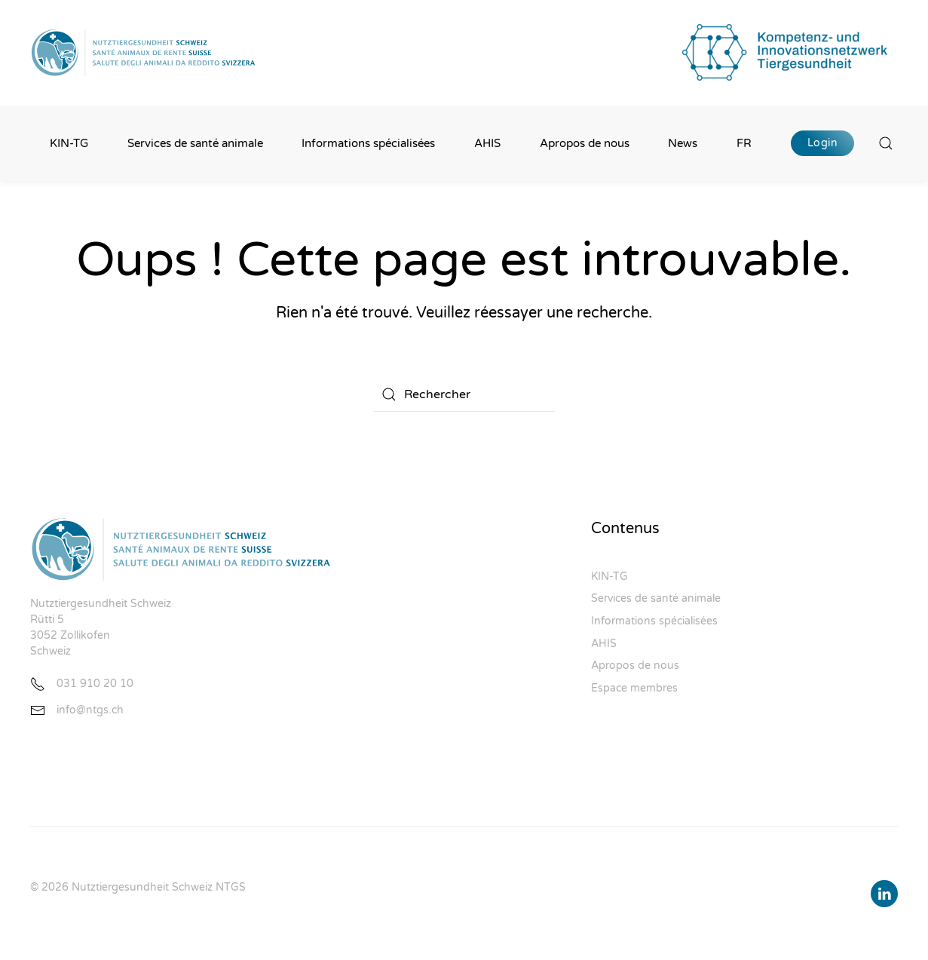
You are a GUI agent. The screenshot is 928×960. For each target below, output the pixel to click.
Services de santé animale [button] (195, 143)
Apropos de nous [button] (584, 143)
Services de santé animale (656, 598)
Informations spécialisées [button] (368, 143)
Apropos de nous (635, 665)
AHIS (487, 143)
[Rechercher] (464, 394)
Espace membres (634, 688)
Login (822, 142)
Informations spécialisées (654, 621)
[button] (886, 143)
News (682, 143)
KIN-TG (69, 143)
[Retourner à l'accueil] (143, 52)
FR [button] (744, 143)
